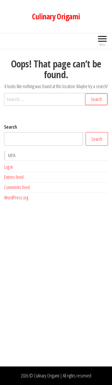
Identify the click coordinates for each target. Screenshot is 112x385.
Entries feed (13, 177)
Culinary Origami (56, 16)
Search (10, 127)
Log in (8, 167)
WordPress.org (16, 197)
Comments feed (17, 187)
